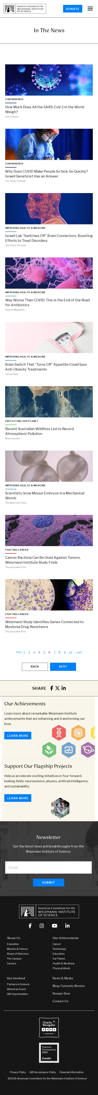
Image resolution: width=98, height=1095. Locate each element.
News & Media (63, 978)
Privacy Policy (18, 1072)
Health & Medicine (63, 963)
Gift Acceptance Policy (42, 1072)
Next (63, 666)
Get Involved (16, 978)
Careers (11, 963)
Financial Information (71, 1072)
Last (79, 652)
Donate (72, 9)
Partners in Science (18, 984)
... (75, 652)
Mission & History (17, 948)
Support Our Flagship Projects (38, 766)
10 (70, 652)
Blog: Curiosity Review (69, 986)
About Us (13, 938)
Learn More (17, 735)
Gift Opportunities (17, 994)
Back (35, 666)
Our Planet (59, 958)
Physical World (61, 968)
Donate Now (61, 993)
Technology (59, 948)
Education (13, 944)
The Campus (14, 958)
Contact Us (60, 1001)
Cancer (57, 944)
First (19, 652)
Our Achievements (25, 703)
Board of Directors (18, 953)
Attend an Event (16, 989)
